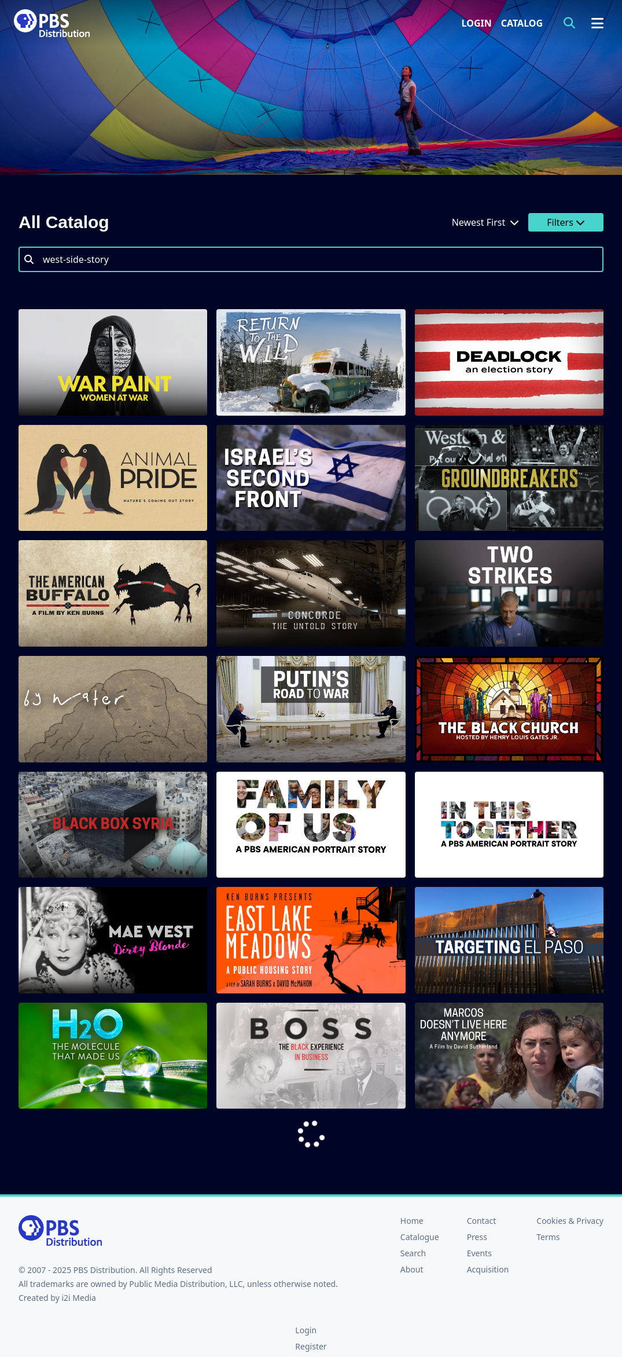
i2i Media (78, 1297)
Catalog (522, 23)
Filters (566, 222)
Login (477, 23)
